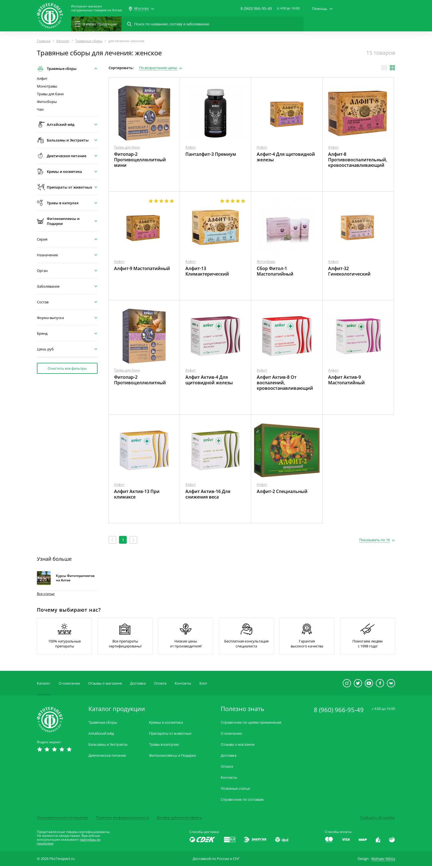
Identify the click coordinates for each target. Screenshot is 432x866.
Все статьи (46, 593)
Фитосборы (47, 101)
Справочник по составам (242, 799)
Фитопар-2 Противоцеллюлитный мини (140, 159)
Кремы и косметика (166, 722)
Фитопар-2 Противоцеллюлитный (140, 380)
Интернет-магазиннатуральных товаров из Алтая (96, 8)
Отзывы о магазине (105, 683)
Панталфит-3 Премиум (210, 154)
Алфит (42, 78)
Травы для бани (50, 94)
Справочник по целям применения (251, 722)
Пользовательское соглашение (62, 817)
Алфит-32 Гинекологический (349, 271)
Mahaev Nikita (383, 858)
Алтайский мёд (101, 733)
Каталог (43, 683)
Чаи (40, 109)
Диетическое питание (107, 755)
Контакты (183, 683)
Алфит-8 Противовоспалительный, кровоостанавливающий (357, 159)
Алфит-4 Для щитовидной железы (286, 157)
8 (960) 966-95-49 (256, 8)
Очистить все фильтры (67, 368)
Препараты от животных (170, 733)
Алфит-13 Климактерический (207, 271)
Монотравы (47, 86)
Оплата (160, 683)
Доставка (138, 683)
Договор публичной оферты (179, 817)
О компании (69, 683)
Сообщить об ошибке (377, 817)
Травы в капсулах (164, 744)
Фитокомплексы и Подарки (172, 755)
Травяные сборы (102, 722)
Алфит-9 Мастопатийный (142, 268)
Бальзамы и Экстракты (108, 744)
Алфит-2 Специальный (282, 491)
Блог (203, 683)
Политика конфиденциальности (122, 817)
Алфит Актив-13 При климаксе (137, 494)
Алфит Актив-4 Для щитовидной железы (209, 380)
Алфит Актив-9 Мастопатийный (346, 380)
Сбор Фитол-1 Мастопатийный (275, 271)
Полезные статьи (235, 788)
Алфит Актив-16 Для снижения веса (207, 494)
